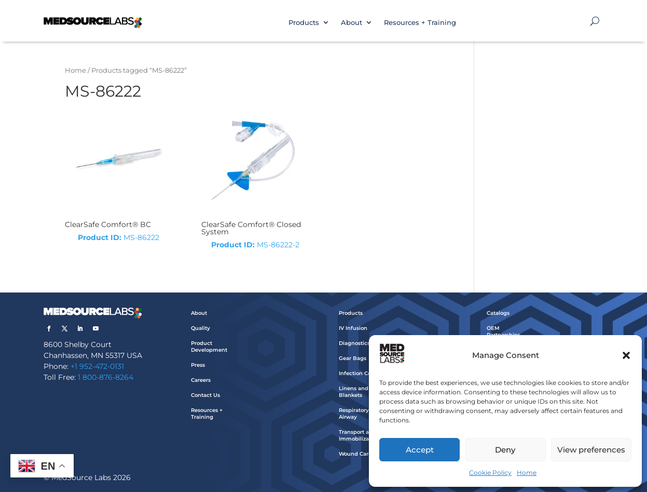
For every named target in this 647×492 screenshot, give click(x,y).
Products (303, 22)
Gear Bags (352, 358)
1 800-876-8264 (105, 377)
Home (526, 472)
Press (198, 365)
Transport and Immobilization (359, 435)
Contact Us (205, 395)
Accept (420, 450)
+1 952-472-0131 (97, 366)
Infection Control (361, 373)
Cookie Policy (490, 472)
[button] (626, 355)
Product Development (209, 346)
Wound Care (355, 453)
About (351, 22)
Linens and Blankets (353, 391)
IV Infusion (353, 328)
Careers (201, 380)
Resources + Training (420, 22)
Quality (200, 328)
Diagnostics (354, 343)
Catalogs (498, 313)
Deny (505, 450)
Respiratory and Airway (360, 413)
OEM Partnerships (503, 331)
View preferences (591, 450)
